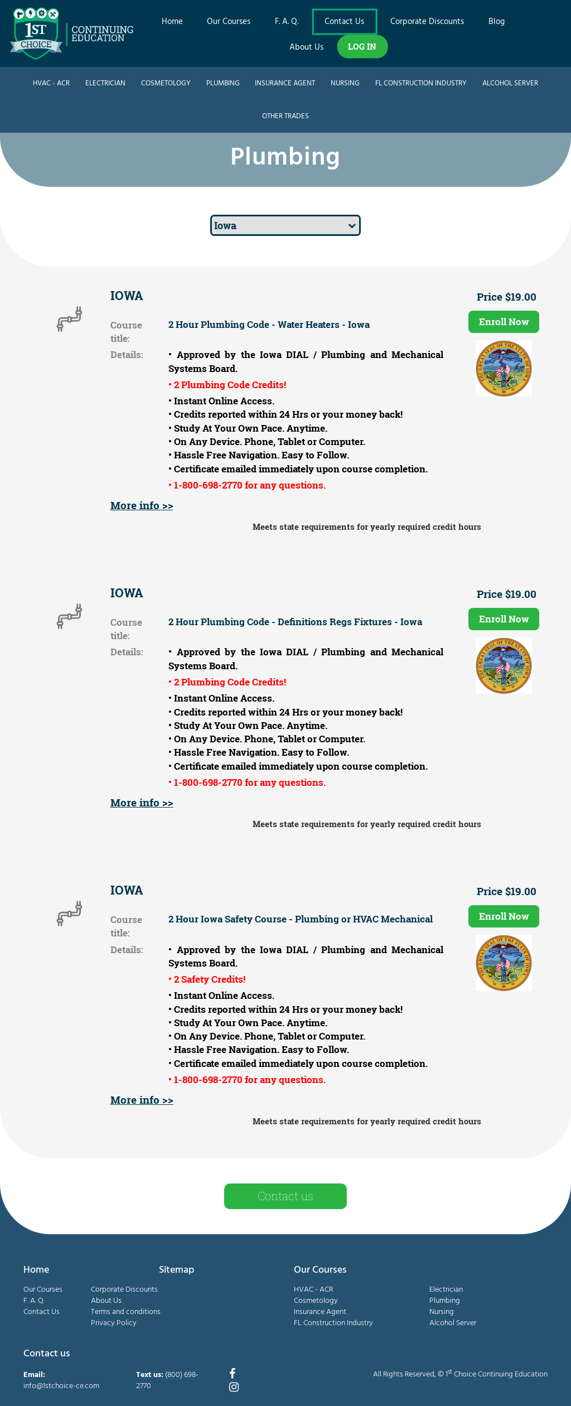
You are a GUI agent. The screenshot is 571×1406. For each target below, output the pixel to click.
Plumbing (223, 83)
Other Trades (285, 116)
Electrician (105, 83)
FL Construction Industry (421, 83)
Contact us (285, 1195)
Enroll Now (504, 321)
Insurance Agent (285, 83)
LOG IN (362, 46)
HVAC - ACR (51, 83)
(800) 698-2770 (167, 1381)
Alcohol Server (510, 83)
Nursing (345, 83)
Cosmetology (166, 83)
